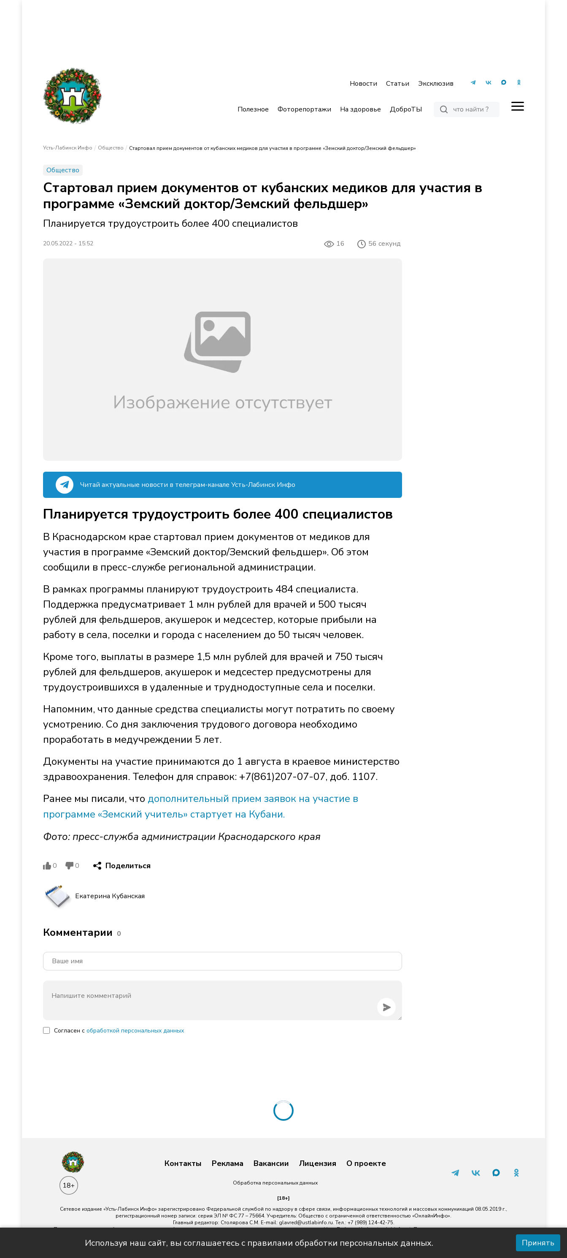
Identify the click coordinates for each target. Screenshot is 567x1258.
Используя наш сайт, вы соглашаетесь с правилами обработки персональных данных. (259, 1243)
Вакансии (271, 1163)
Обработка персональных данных (275, 1182)
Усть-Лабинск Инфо (67, 147)
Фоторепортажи (304, 109)
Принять (538, 1243)
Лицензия (317, 1163)
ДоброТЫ (406, 109)
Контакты (183, 1163)
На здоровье (360, 109)
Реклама (227, 1163)
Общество (111, 147)
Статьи (397, 83)
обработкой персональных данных (135, 1030)
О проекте (366, 1163)
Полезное (253, 109)
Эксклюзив (436, 83)
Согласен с (119, 1030)
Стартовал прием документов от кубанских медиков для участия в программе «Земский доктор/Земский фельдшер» (272, 148)
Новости (363, 83)
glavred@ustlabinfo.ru (306, 1221)
